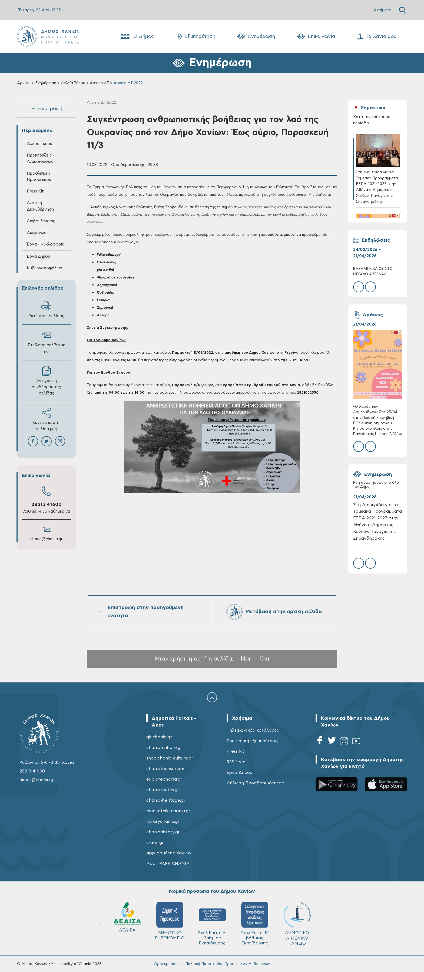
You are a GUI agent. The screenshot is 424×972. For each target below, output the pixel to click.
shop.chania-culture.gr (169, 758)
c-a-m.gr (155, 842)
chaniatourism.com (166, 769)
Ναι (245, 659)
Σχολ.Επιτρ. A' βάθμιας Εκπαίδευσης (212, 923)
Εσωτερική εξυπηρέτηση (252, 741)
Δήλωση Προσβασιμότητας (255, 783)
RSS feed (236, 762)
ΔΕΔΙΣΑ (127, 917)
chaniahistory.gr (163, 832)
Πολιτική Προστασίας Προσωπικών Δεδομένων (227, 964)
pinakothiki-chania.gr (168, 811)
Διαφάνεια (37, 233)
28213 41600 (46, 504)
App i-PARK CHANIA (168, 863)
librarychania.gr (163, 821)
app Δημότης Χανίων (168, 853)
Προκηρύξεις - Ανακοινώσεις (41, 158)
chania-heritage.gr (166, 800)
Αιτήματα (382, 10)
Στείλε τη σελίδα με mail (46, 341)
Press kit (235, 751)
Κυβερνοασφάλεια (44, 268)
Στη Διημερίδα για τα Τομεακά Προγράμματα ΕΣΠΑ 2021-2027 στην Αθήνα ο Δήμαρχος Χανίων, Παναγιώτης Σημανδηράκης (377, 521)
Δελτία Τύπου (73, 83)
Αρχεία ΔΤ (99, 83)
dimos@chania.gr (46, 539)
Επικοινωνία (316, 36)
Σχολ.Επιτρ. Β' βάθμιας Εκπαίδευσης (254, 923)
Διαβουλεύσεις (41, 221)
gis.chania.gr (159, 737)
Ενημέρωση (256, 36)
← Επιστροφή (46, 108)
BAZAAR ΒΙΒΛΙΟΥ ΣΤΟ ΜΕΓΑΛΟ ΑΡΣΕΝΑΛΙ (373, 271)
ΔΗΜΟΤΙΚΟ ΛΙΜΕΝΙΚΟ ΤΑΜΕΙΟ (297, 924)
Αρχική (23, 83)
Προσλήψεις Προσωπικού (39, 176)
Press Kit (35, 191)
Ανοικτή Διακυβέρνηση (40, 206)
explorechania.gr (164, 779)
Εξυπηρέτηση (195, 36)
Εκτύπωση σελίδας (46, 309)
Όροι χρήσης (165, 964)
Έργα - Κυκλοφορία (45, 244)
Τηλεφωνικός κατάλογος (253, 730)
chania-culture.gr (164, 747)
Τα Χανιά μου (376, 36)
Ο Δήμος (137, 36)
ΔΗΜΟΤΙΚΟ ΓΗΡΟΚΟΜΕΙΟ (169, 921)
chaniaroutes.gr (162, 790)
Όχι (264, 659)
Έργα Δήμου (38, 256)
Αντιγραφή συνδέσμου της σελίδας (46, 380)
